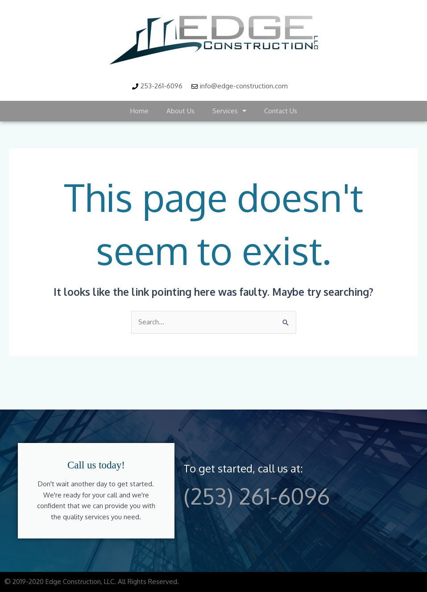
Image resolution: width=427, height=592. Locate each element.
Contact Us (280, 111)
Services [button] (229, 111)
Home (139, 111)
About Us (180, 111)
